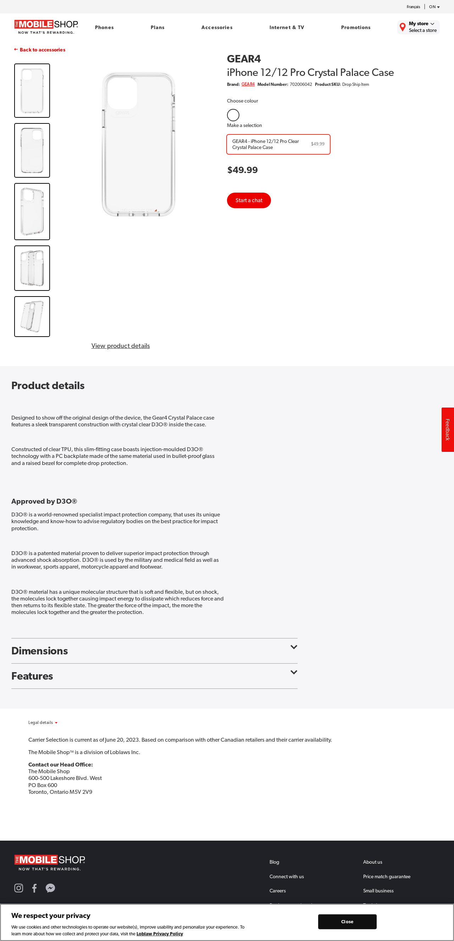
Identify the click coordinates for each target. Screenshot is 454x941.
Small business (378, 890)
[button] (59, 722)
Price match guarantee (386, 876)
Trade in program (381, 905)
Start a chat (249, 200)
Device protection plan (293, 905)
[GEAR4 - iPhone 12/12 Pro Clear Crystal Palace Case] (278, 144)
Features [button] (154, 676)
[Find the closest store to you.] (418, 27)
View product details (121, 346)
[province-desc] (433, 7)
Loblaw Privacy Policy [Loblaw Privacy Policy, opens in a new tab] (160, 936)
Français (413, 7)
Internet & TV (287, 27)
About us (372, 862)
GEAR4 (248, 84)
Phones (104, 27)
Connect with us (287, 876)
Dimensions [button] (154, 651)
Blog (274, 862)
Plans (158, 27)
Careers (278, 890)
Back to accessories (42, 49)
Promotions (356, 27)
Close (347, 924)
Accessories (217, 27)
